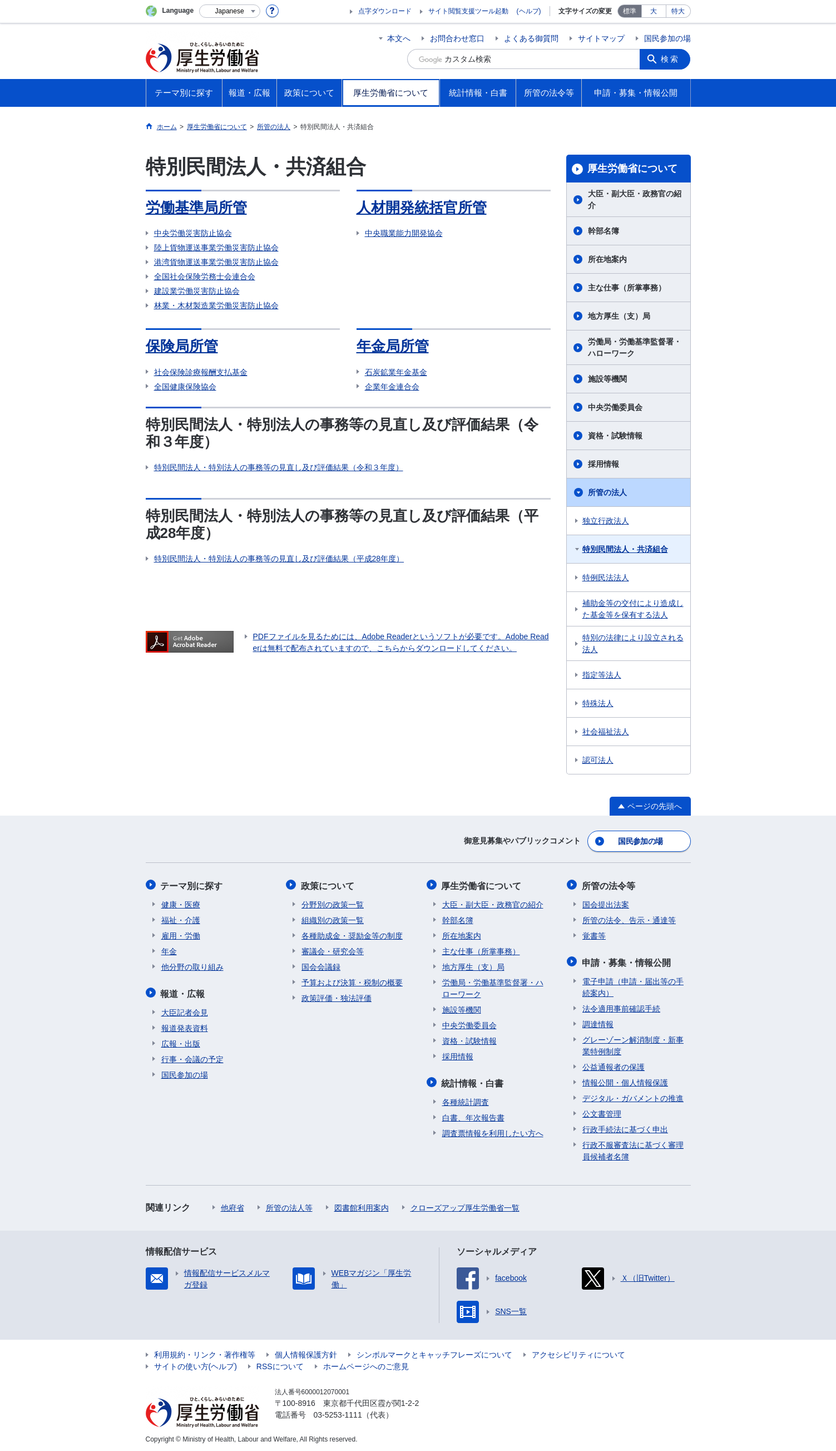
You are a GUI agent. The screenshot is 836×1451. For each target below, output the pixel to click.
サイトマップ (601, 38)
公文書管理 (601, 1111)
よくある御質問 (531, 38)
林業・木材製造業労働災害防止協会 (216, 305)
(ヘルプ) (529, 11)
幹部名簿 (603, 230)
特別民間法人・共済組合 (625, 549)
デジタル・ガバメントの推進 (633, 1095)
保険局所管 (182, 346)
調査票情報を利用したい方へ (492, 1130)
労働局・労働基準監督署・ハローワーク (634, 347)
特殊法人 (598, 703)
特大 (678, 11)
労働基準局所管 (196, 207)
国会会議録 (320, 965)
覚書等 (594, 934)
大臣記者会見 (184, 1009)
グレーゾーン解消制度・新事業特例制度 (633, 1043)
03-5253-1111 (338, 1412)
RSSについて (280, 1363)
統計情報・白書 (473, 1080)
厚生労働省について (632, 168)
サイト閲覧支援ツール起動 (468, 11)
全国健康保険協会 (185, 386)
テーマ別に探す (192, 884)
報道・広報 (183, 991)
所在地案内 (607, 259)
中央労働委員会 (615, 407)
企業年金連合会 (392, 386)
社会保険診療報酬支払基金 (201, 372)
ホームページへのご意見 (366, 1363)
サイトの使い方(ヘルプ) (195, 1363)
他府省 (232, 1205)
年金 (169, 949)
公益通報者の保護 (613, 1064)
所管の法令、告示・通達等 (629, 918)
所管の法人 (607, 492)
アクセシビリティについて (578, 1352)
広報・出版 (180, 1041)
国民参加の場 (667, 38)
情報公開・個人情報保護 (625, 1079)
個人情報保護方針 (306, 1352)
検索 (670, 59)
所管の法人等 (289, 1205)
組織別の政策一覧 (332, 918)
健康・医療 (180, 903)
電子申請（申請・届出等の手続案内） (633, 984)
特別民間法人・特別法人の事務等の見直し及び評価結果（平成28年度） (279, 558)
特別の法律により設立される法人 (633, 643)
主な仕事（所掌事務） (627, 287)
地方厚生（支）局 (619, 316)
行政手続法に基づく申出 (625, 1126)
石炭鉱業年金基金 (396, 372)
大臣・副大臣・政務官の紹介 (634, 199)
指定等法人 (601, 674)
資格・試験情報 (615, 435)
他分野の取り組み (192, 965)
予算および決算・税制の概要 (352, 980)
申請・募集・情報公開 (626, 960)
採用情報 (603, 464)
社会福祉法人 (605, 731)
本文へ (398, 38)
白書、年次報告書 (473, 1115)
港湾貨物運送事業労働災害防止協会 (216, 262)
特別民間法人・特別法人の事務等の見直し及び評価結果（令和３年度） (278, 467)
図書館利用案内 (361, 1205)
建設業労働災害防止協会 (197, 291)
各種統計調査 (465, 1099)
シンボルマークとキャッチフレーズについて (434, 1352)
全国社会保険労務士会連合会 (204, 276)
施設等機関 (607, 378)
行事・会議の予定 (192, 1056)
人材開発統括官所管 (422, 207)
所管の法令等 (609, 884)
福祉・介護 (180, 918)
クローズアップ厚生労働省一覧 (465, 1205)
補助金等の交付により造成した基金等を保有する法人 (633, 609)
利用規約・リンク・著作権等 (204, 1352)
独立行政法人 (605, 520)
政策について (328, 884)
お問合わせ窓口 (457, 38)
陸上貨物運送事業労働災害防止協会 (216, 247)
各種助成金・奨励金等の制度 (352, 934)
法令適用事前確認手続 (621, 1005)
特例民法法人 (605, 577)
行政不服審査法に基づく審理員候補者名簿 (633, 1148)
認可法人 (598, 760)
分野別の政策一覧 (332, 903)
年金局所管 (393, 346)
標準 (629, 11)
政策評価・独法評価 (336, 996)
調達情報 (598, 1021)
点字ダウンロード (385, 11)
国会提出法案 (605, 903)
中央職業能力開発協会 (404, 233)
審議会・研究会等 (332, 949)
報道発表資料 (184, 1025)
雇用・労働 (180, 934)
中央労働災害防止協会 (193, 233)
